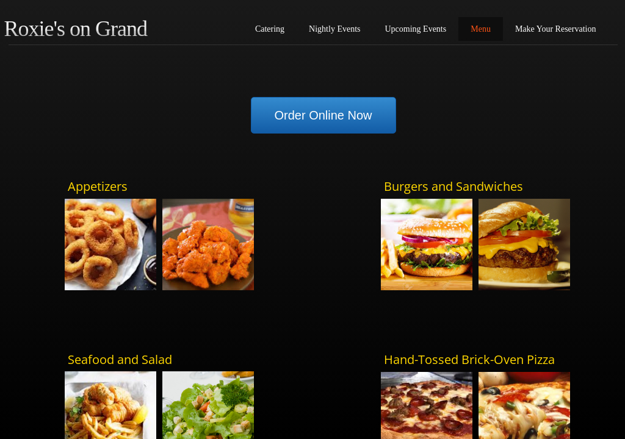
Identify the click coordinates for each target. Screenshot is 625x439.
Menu (481, 29)
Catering (269, 29)
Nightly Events (334, 29)
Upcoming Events (416, 29)
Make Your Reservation (555, 29)
